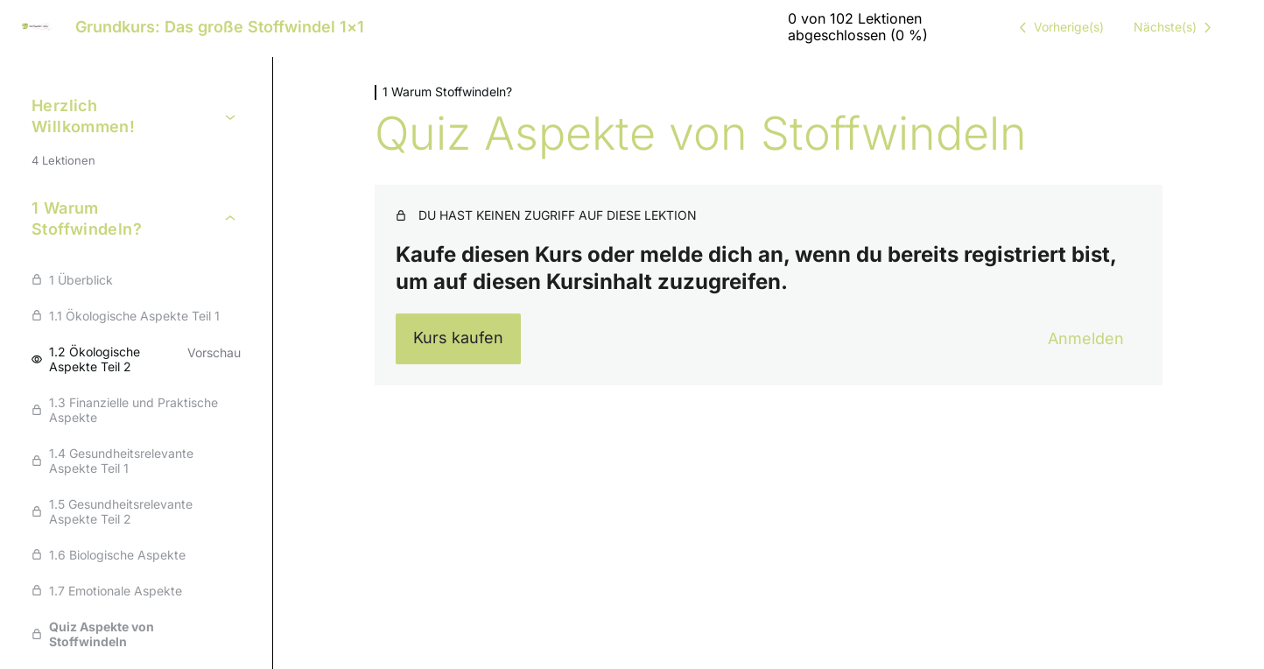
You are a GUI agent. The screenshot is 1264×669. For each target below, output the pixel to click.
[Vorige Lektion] (1058, 27)
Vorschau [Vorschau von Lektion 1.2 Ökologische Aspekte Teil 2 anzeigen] (214, 352)
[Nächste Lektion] (1175, 27)
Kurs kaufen (458, 337)
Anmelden (1086, 338)
